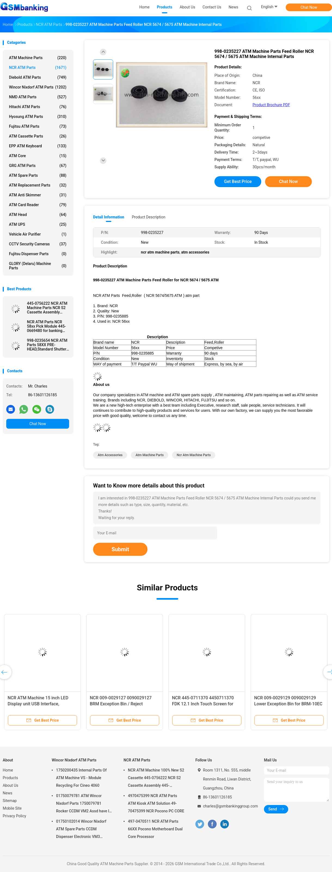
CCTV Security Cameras (37, 244)
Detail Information (108, 217)
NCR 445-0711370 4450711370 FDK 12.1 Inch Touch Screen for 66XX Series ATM (203, 703)
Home (8, 770)
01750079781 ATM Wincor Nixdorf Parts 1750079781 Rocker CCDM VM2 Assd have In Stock (83, 804)
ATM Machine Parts (37, 57)
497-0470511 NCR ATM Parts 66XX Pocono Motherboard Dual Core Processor (155, 829)
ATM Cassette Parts (37, 136)
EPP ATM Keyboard (37, 146)
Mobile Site (12, 808)
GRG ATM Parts (37, 165)
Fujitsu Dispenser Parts (37, 254)
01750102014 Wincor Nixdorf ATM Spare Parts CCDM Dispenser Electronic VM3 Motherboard (81, 829)
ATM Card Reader (37, 205)
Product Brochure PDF (271, 105)
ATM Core (37, 155)
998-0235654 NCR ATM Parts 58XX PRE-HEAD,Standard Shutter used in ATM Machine (47, 344)
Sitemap (10, 800)
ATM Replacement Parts (37, 185)
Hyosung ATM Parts (37, 116)
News (7, 793)
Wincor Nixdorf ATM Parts (37, 87)
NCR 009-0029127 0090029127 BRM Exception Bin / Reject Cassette (121, 703)
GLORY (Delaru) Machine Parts (37, 265)
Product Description (148, 217)
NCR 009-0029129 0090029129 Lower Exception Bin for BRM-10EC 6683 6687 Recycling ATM (288, 703)
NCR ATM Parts (37, 67)
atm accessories (110, 455)
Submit (120, 549)
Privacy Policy (14, 816)
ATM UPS (37, 224)
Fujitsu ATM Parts (37, 126)
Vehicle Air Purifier (37, 234)
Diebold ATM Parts (37, 77)
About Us (10, 785)
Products (10, 778)
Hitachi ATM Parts (37, 106)
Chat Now (309, 7)
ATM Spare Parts (37, 175)
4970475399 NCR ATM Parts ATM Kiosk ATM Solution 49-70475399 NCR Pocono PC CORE (156, 803)
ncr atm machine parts (194, 455)
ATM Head (37, 214)
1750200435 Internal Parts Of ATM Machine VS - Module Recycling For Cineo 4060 (81, 778)
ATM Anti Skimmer (37, 195)
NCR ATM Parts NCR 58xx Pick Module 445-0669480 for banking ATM (46, 326)
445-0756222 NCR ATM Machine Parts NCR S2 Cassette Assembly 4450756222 (47, 307)
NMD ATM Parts (37, 97)
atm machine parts (150, 455)
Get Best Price (238, 181)
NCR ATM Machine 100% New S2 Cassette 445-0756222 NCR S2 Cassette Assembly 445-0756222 (156, 778)
